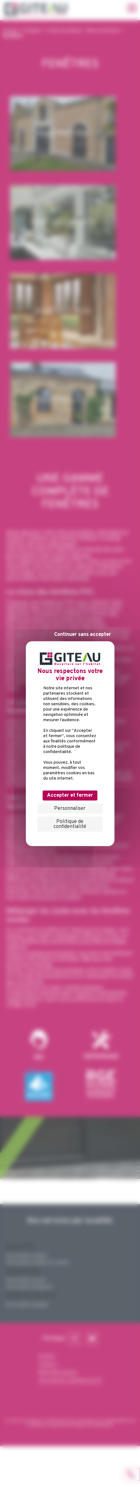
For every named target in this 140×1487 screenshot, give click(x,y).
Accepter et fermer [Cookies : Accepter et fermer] (70, 795)
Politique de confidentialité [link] (70, 824)
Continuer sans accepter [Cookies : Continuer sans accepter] (82, 635)
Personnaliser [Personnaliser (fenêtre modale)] (70, 808)
